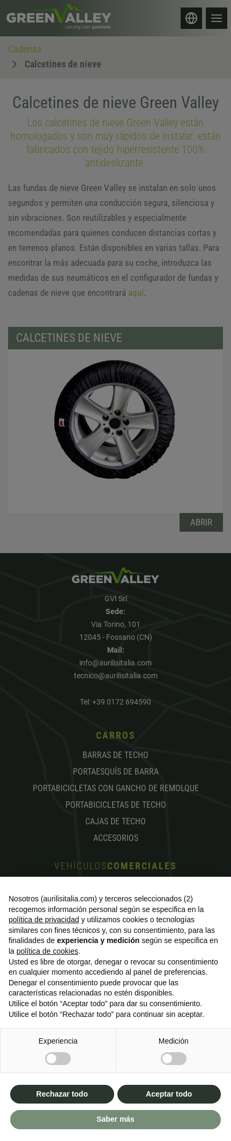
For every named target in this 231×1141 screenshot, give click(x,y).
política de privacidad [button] (44, 919)
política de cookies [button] (47, 951)
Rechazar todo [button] (62, 1094)
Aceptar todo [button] (169, 1094)
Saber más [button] (115, 1119)
